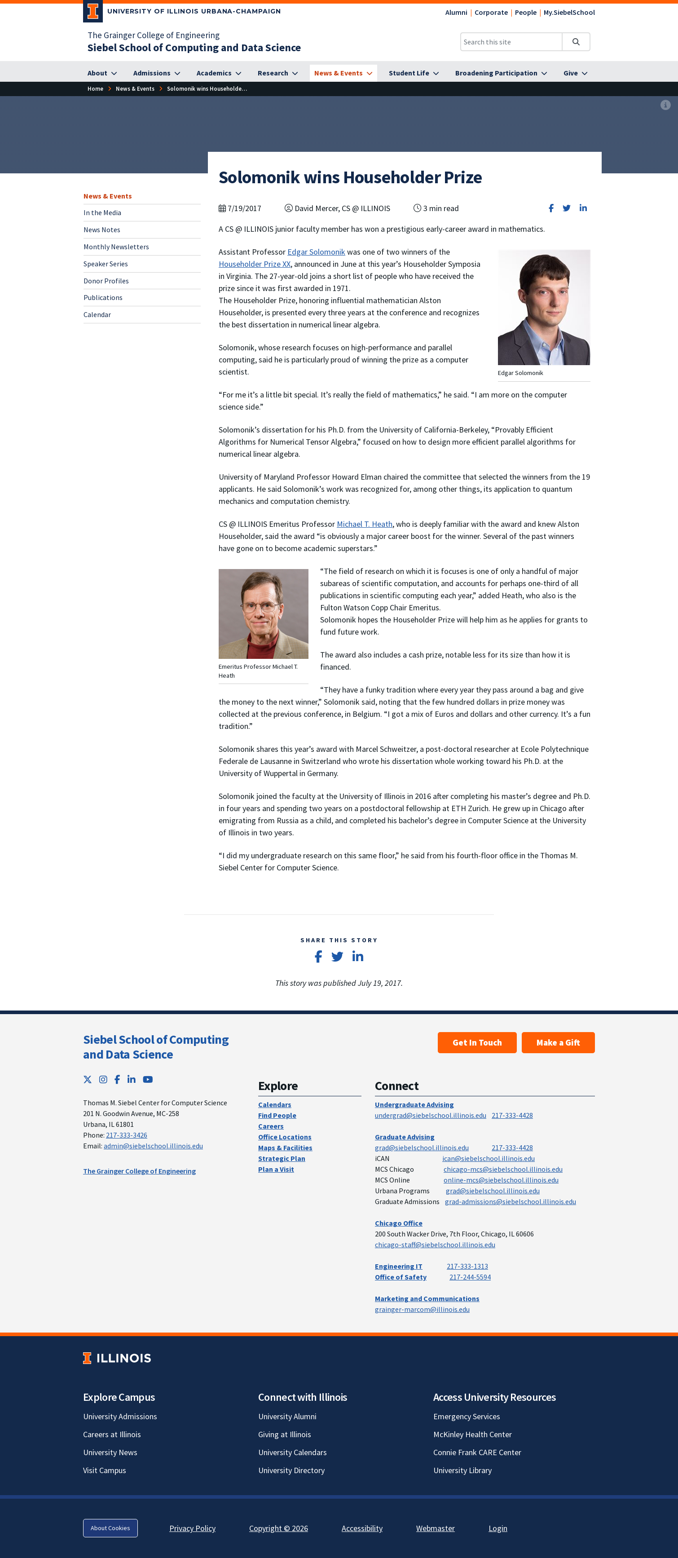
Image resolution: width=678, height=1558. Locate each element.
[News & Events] (343, 73)
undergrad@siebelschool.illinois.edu (430, 1115)
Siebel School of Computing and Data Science (156, 1047)
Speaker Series (106, 263)
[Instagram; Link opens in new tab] (103, 1079)
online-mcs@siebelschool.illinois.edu (501, 1179)
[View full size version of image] (665, 105)
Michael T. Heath (364, 524)
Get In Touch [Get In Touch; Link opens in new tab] (477, 1042)
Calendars (274, 1104)
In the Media (102, 212)
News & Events (108, 195)
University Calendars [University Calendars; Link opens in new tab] (292, 1452)
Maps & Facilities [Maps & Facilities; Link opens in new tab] (285, 1147)
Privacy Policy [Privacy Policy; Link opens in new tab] (192, 1528)
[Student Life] (414, 73)
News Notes (102, 229)
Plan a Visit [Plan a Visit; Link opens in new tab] (276, 1169)
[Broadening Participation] (501, 73)
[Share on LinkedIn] (583, 208)
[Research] (278, 73)
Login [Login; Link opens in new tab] (498, 1528)
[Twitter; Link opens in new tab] (87, 1079)
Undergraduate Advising (414, 1104)
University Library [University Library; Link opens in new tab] (462, 1470)
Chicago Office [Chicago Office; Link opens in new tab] (399, 1222)
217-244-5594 (470, 1276)
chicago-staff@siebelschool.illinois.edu (435, 1244)
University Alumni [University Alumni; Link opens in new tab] (287, 1416)
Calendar (97, 314)
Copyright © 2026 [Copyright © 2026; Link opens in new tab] (278, 1528)
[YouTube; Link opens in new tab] (148, 1079)
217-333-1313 (467, 1266)
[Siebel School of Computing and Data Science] (194, 47)
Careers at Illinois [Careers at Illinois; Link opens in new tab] (112, 1434)
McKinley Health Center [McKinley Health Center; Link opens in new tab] (472, 1434)
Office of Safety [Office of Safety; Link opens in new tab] (401, 1276)
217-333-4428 (512, 1115)
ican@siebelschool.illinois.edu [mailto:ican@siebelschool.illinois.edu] (488, 1158)
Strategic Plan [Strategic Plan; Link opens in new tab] (281, 1158)
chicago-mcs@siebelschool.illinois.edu (503, 1169)
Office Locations (285, 1136)
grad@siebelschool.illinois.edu (422, 1147)
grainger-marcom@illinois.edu (422, 1309)
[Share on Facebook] (551, 208)
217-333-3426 (126, 1134)
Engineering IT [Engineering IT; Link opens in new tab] (399, 1266)
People (526, 12)
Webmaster (435, 1528)
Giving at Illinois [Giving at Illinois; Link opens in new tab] (284, 1434)
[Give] (575, 73)
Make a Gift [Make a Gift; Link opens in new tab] (558, 1042)
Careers (271, 1125)
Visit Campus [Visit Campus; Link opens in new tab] (104, 1470)
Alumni (456, 12)
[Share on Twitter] (567, 208)
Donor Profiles (106, 280)
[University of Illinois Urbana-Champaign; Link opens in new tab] (182, 13)
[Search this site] (511, 41)
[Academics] (219, 73)
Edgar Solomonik (316, 252)
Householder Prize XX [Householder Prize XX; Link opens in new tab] (255, 264)
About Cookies (110, 1528)
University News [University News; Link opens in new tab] (110, 1452)
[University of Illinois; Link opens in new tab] (117, 1358)
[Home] (95, 88)
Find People (277, 1115)
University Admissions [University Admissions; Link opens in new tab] (120, 1416)
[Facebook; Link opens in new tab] (117, 1079)
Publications (103, 297)
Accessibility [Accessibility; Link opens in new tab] (362, 1528)
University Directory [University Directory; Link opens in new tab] (291, 1470)
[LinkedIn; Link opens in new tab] (132, 1079)
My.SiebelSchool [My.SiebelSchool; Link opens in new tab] (569, 12)
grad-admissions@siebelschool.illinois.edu (510, 1201)
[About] (102, 73)
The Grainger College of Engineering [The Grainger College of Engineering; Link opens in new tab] (154, 35)
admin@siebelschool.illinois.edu (153, 1145)
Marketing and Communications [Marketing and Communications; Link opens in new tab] (427, 1298)
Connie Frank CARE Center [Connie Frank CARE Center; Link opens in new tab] (477, 1452)
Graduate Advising (405, 1136)
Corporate (491, 12)
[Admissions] (157, 73)
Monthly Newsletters (116, 246)
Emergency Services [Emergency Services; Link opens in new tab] (466, 1416)
